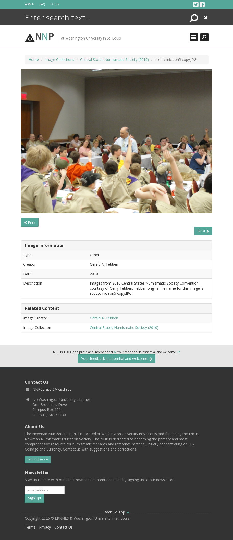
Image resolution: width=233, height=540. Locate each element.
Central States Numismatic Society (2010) (114, 59)
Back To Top (117, 512)
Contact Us (63, 527)
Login (55, 4)
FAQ (42, 4)
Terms (30, 527)
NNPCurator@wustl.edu (52, 389)
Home (34, 59)
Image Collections (59, 59)
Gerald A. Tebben (104, 318)
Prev (29, 222)
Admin (29, 4)
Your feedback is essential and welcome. (116, 358)
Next (203, 230)
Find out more (38, 459)
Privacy (45, 527)
